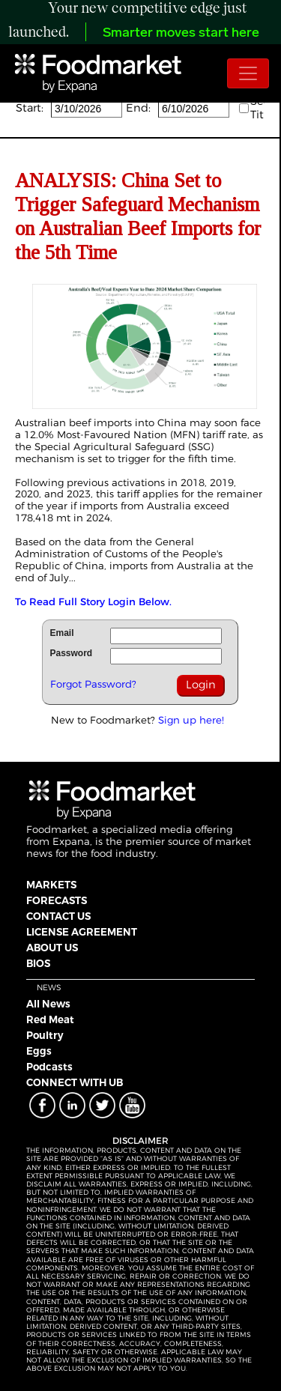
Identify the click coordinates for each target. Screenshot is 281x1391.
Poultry (45, 1035)
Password (71, 653)
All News (48, 1004)
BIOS (38, 963)
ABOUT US (52, 948)
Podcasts (49, 1067)
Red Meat (50, 1019)
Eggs (39, 1051)
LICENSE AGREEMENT (81, 932)
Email (62, 633)
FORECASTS (56, 900)
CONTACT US (58, 916)
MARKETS (51, 885)
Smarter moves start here (181, 33)
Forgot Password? (93, 684)
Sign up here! (191, 720)
